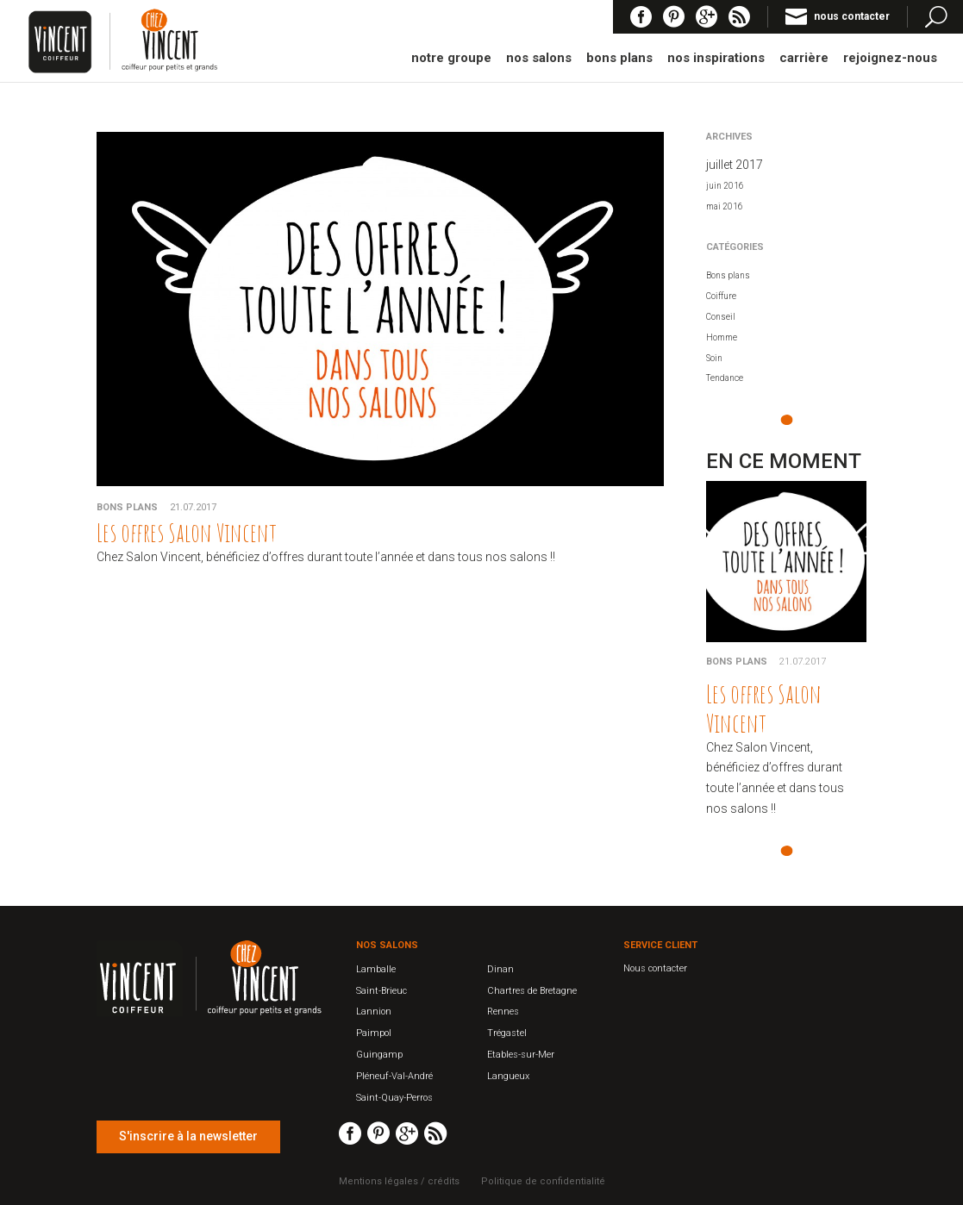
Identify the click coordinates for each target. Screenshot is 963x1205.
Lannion (373, 1011)
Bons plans (127, 507)
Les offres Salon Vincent (187, 532)
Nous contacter (655, 968)
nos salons (539, 59)
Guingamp (379, 1054)
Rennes (503, 1011)
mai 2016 (724, 206)
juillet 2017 (734, 165)
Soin (714, 358)
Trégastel (507, 1033)
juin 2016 (725, 185)
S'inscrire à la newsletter (188, 1136)
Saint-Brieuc (381, 990)
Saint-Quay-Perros (394, 1097)
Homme (721, 337)
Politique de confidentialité (543, 1181)
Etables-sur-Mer (520, 1054)
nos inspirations (716, 59)
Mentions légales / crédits (399, 1181)
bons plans (619, 59)
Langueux (508, 1076)
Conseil (720, 317)
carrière (804, 59)
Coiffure (721, 296)
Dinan (500, 969)
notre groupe (451, 59)
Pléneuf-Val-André (394, 1076)
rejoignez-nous (890, 59)
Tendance (724, 378)
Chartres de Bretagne (532, 990)
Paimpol (373, 1033)
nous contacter (852, 16)
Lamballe (376, 969)
